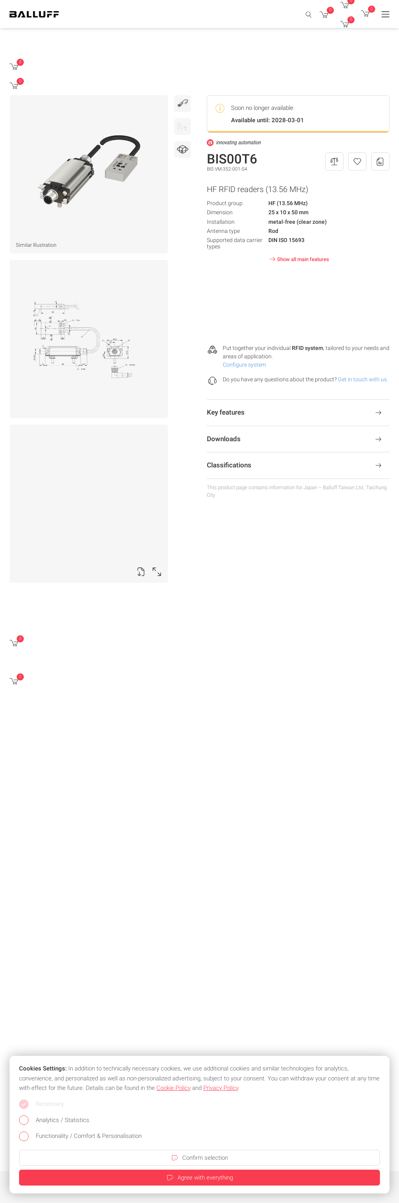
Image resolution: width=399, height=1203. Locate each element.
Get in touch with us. (363, 379)
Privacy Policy (220, 1088)
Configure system (244, 364)
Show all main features (298, 259)
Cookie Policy (173, 1088)
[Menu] (385, 14)
